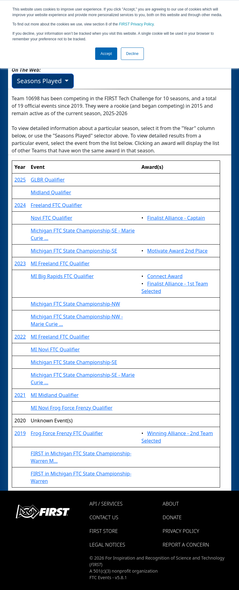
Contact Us (104, 517)
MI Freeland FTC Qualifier (60, 263)
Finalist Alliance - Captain (176, 217)
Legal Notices (107, 544)
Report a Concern (186, 544)
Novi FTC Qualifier (51, 217)
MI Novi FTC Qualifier (55, 349)
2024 (20, 205)
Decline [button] (132, 54)
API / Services (106, 503)
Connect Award (165, 276)
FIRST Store (104, 531)
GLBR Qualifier (47, 179)
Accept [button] (106, 54)
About (171, 503)
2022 (20, 336)
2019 (20, 433)
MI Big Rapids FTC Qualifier (62, 276)
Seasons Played (40, 81)
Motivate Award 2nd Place (177, 250)
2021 (20, 395)
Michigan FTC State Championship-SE (74, 250)
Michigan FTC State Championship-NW (75, 303)
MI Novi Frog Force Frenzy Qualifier (72, 407)
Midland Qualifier (51, 192)
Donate (172, 517)
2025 (20, 179)
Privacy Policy (136, 24)
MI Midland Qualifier (54, 395)
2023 (20, 263)
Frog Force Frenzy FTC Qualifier (67, 433)
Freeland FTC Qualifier (56, 205)
